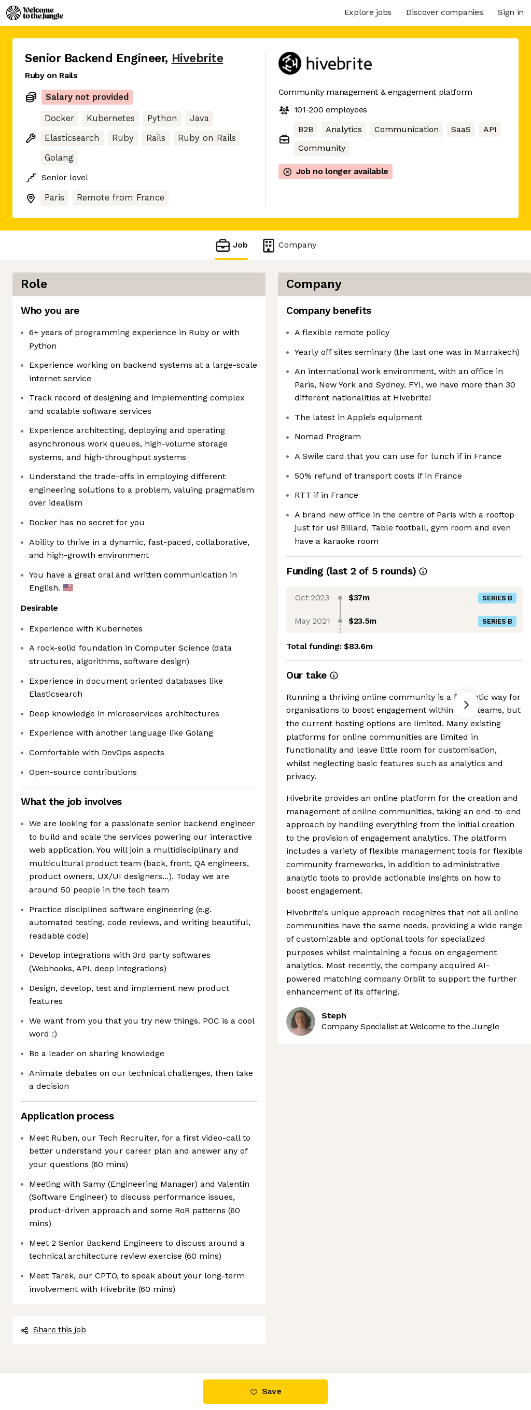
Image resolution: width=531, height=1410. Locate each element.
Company (288, 245)
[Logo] (34, 13)
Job (231, 245)
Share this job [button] (53, 1329)
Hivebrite (197, 58)
